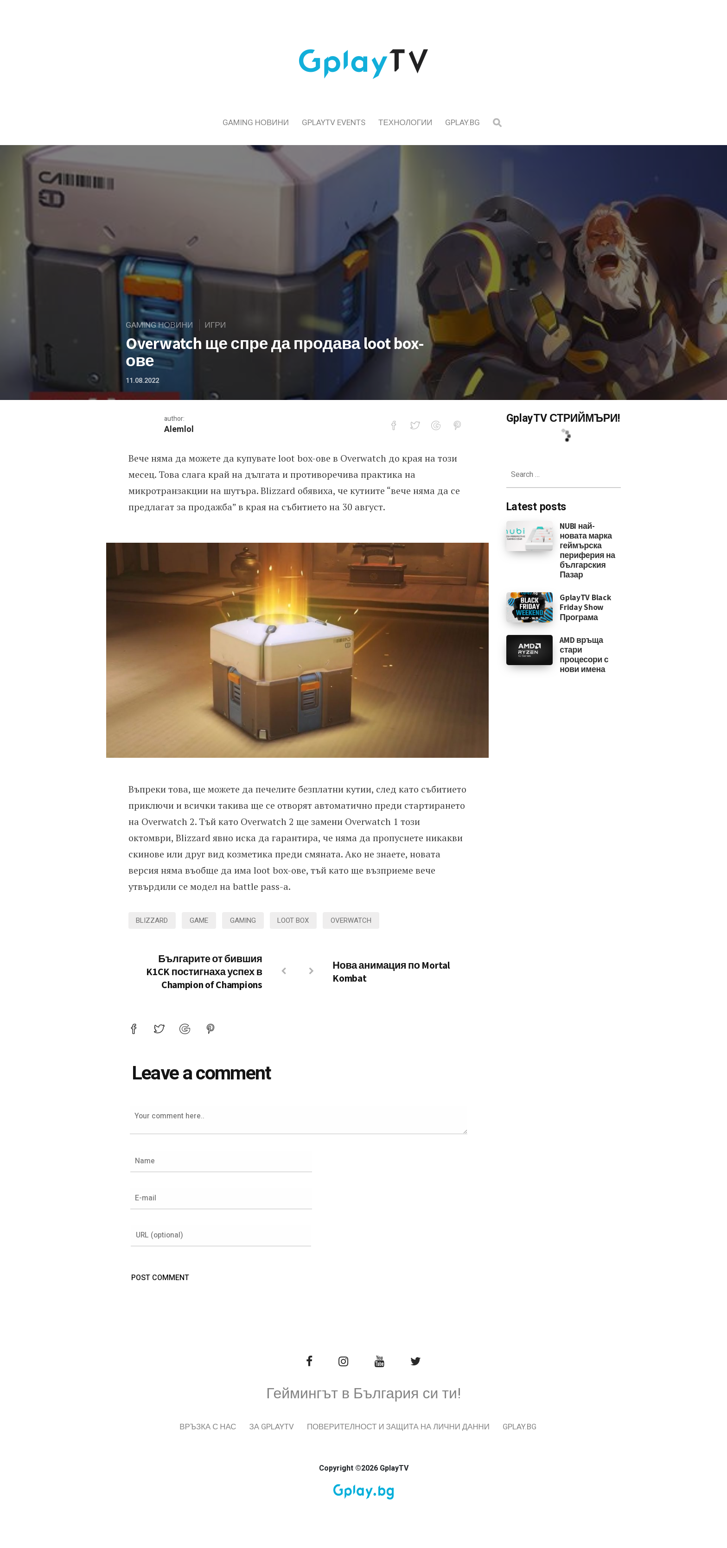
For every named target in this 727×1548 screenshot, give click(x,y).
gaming (246, 920)
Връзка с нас (230, 1428)
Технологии (405, 122)
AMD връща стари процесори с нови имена (584, 654)
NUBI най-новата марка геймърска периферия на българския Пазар (587, 550)
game (201, 920)
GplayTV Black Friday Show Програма (585, 607)
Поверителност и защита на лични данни (422, 1428)
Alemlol (179, 430)
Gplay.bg (462, 122)
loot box (298, 920)
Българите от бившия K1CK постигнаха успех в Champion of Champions (204, 971)
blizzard (153, 920)
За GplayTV (294, 1428)
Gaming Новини (256, 122)
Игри (217, 325)
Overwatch (357, 920)
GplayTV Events (333, 122)
